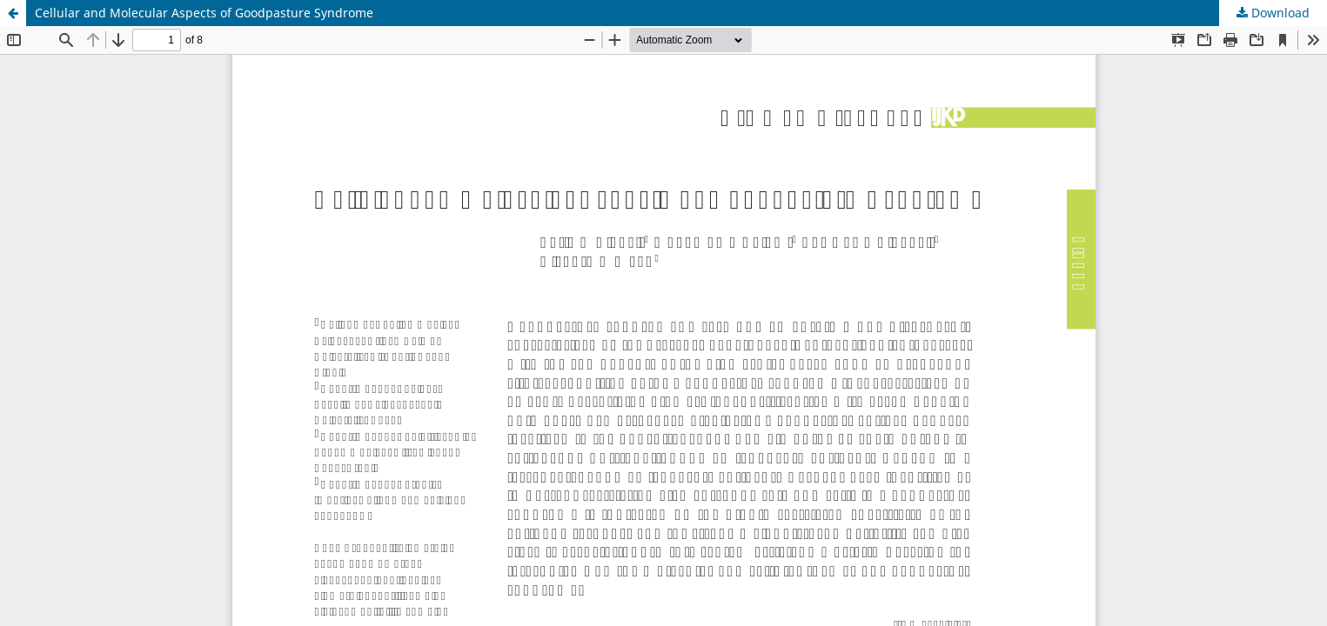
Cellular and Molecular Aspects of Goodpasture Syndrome (204, 12)
